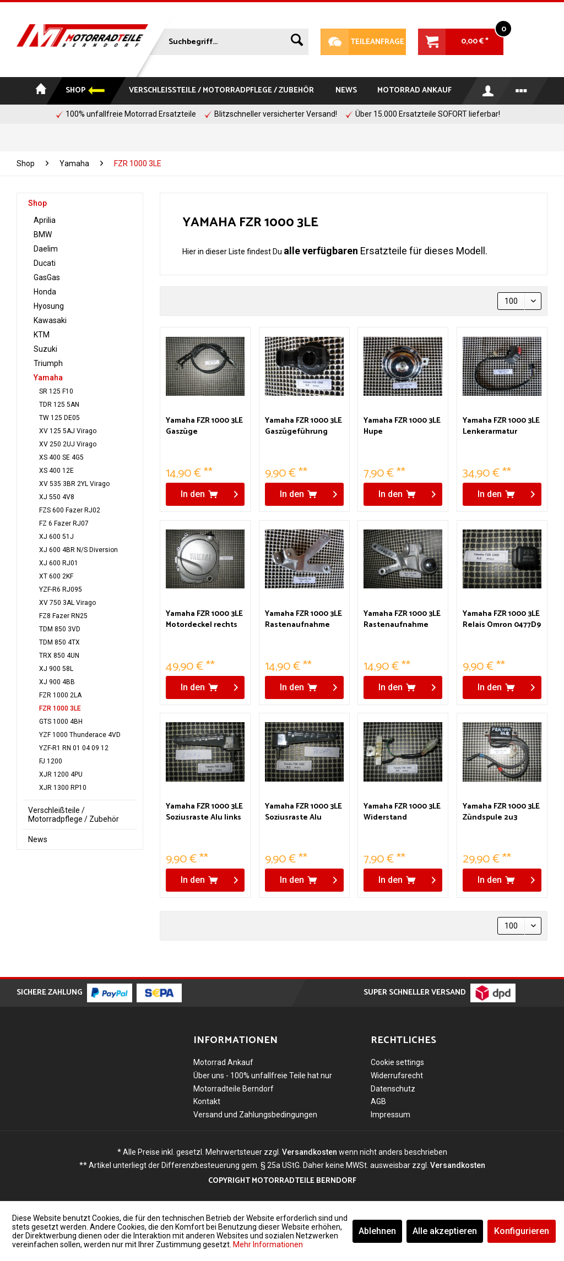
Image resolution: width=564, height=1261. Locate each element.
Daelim (46, 248)
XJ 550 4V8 (56, 497)
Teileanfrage (362, 41)
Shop (37, 203)
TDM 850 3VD (59, 629)
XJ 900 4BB (57, 682)
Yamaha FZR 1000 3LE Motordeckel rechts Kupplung (204, 620)
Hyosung (49, 306)
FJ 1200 (50, 761)
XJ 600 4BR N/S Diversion (78, 550)
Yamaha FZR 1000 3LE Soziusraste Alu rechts (303, 812)
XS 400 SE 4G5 (61, 457)
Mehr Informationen (268, 1244)
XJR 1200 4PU (61, 774)
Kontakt (206, 1101)
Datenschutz (393, 1088)
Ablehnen (377, 1231)
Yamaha (48, 377)
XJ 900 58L (56, 669)
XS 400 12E (56, 470)
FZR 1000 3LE (60, 708)
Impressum (390, 1114)
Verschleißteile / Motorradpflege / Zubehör (73, 814)
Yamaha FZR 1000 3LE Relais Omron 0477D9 (502, 620)
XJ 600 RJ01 (58, 563)
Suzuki (45, 349)
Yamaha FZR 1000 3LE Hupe (402, 427)
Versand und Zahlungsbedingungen (255, 1114)
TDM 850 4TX (59, 642)
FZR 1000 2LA (60, 695)
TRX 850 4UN (59, 655)
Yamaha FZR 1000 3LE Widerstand (402, 812)
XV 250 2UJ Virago (67, 444)
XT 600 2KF (56, 576)
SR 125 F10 (56, 391)
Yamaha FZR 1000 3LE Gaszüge (204, 427)
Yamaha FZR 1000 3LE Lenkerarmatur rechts (501, 427)
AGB (378, 1101)
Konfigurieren (521, 1231)
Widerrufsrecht (397, 1075)
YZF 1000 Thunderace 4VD (80, 735)
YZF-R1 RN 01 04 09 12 (74, 748)
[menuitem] (228, 39)
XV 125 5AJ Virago (67, 431)
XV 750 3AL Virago (67, 603)
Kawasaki (50, 320)
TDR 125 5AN (59, 404)
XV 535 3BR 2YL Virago (74, 484)
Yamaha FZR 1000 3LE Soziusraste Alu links (204, 812)
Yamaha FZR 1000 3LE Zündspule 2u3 (501, 812)
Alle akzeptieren (445, 1231)
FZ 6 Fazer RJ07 (64, 523)
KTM (42, 334)
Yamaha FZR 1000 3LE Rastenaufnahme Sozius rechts (402, 620)
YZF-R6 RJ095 (60, 589)
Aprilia (45, 220)
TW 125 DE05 (59, 418)
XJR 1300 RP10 (62, 787)
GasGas (47, 277)
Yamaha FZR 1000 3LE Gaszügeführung (303, 427)
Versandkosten (309, 1152)
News (37, 839)
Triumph (48, 363)
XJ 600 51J (56, 537)
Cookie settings (397, 1062)
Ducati (45, 263)
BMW (43, 234)
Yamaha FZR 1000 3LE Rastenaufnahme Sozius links (303, 620)
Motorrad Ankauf (223, 1062)
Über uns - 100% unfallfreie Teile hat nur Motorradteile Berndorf (262, 1082)
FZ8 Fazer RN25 (63, 616)
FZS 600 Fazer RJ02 (69, 510)
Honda (45, 291)
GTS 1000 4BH (61, 721)
